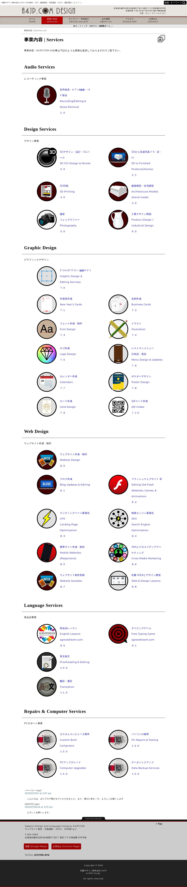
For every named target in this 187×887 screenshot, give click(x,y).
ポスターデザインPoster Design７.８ (141, 382)
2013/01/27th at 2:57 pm (38, 793)
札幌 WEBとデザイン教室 (146, 575)
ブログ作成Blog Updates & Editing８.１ (75, 485)
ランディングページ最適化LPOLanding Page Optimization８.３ (75, 525)
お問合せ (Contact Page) (66, 846)
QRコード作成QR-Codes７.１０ (139, 407)
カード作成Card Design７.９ (68, 407)
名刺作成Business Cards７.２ (141, 304)
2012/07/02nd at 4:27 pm (39, 807)
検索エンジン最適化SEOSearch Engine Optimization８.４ (142, 525)
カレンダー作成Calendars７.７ (68, 382)
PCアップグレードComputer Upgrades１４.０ (73, 768)
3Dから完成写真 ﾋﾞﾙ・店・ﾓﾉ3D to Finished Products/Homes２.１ (146, 163)
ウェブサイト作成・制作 (73, 454)
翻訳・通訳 (66, 681)
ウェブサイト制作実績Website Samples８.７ (72, 581)
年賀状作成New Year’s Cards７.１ (71, 304)
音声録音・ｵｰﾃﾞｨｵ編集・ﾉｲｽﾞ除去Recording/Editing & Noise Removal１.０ (75, 101)
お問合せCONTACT (153, 20)
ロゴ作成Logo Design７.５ (68, 354)
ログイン (77, 2)
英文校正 (65, 656)
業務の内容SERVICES (52, 20)
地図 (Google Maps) (36, 846)
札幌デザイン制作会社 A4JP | (36, 2)
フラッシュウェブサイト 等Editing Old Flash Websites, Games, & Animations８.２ (146, 491)
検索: (167, 2)
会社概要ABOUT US (105, 20)
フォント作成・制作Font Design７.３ (71, 329)
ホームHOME (32, 20)
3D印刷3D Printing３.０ (67, 191)
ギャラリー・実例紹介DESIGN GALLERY (79, 20)
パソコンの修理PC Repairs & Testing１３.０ (144, 740)
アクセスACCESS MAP (130, 20)
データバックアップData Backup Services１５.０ (145, 768)
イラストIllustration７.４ (138, 329)
